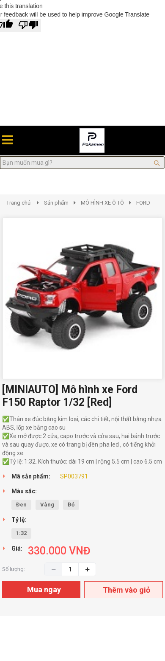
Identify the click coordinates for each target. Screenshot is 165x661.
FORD (143, 203)
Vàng (47, 504)
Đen (21, 504)
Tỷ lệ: (19, 519)
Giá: (16, 548)
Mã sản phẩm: (30, 476)
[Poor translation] (28, 25)
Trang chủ (18, 203)
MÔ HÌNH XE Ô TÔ (102, 203)
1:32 (21, 533)
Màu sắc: (24, 491)
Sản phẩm (56, 203)
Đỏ (71, 504)
